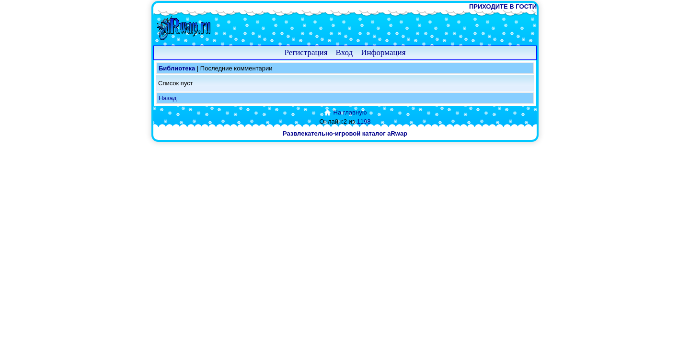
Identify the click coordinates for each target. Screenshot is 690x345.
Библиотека (177, 68)
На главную (345, 112)
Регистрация (305, 52)
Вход (344, 52)
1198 (363, 121)
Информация (383, 52)
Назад (167, 98)
